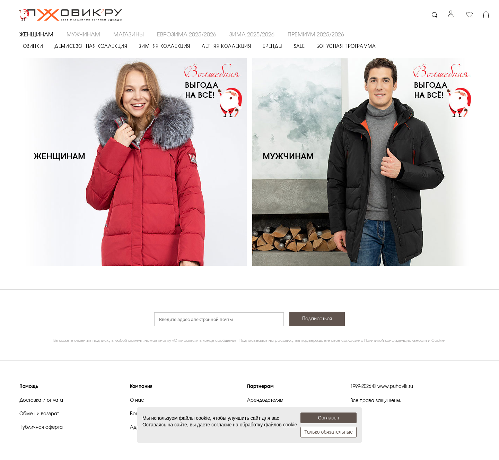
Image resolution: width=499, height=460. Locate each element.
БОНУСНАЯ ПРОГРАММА (346, 46)
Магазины (128, 34)
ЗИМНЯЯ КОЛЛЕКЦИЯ (164, 46)
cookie (290, 424)
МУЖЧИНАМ (83, 34)
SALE (299, 46)
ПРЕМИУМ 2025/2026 (316, 34)
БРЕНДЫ (273, 46)
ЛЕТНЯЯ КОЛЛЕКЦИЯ (226, 46)
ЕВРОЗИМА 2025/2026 (186, 34)
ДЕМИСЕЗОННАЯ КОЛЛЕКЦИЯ (90, 46)
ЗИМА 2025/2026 (251, 34)
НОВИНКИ (31, 46)
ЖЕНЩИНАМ (36, 34)
